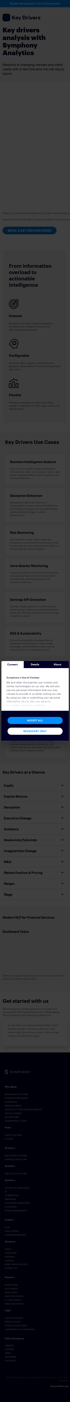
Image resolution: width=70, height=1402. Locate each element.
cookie (15, 705)
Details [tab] (35, 664)
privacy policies (35, 705)
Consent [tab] (12, 664)
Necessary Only (35, 731)
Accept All (35, 720)
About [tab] (57, 664)
